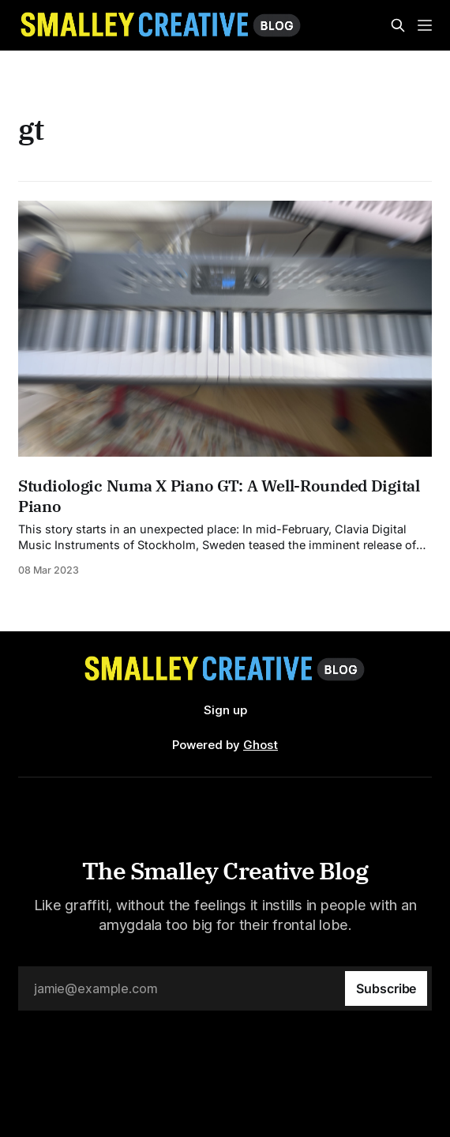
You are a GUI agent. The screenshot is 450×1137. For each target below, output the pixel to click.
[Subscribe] (386, 988)
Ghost (260, 744)
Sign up (225, 709)
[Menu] (424, 25)
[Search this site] (398, 25)
